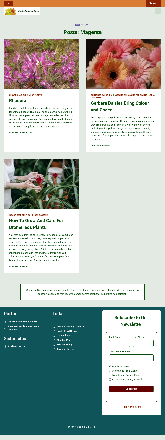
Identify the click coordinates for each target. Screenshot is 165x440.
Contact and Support (67, 331)
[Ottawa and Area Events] (110, 371)
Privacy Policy (64, 344)
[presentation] (41, 64)
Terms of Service (66, 349)
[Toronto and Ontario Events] (110, 375)
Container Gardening (102, 95)
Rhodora (17, 100)
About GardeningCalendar (70, 326)
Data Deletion (64, 335)
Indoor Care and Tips (20, 215)
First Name (115, 337)
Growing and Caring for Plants (25, 95)
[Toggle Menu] (158, 11)
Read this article (20, 132)
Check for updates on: (121, 366)
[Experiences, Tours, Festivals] (110, 379)
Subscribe (131, 388)
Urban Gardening (41, 215)
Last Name (138, 337)
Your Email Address (119, 351)
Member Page (64, 340)
